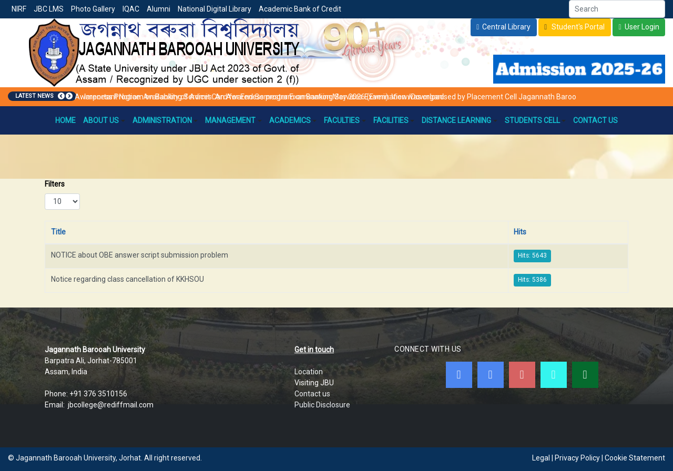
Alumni (158, 9)
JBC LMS (49, 9)
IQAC (131, 9)
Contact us (312, 394)
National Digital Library (214, 9)
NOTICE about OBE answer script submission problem (139, 255)
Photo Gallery (93, 9)
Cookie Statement (635, 458)
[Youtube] (522, 375)
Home (65, 120)
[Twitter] (490, 375)
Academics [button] (293, 120)
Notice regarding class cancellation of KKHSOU (127, 279)
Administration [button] (165, 120)
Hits (520, 232)
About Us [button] (104, 120)
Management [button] (233, 120)
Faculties (345, 120)
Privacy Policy (577, 458)
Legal (541, 458)
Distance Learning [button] (459, 120)
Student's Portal (577, 27)
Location (308, 371)
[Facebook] (459, 375)
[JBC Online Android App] (554, 375)
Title (58, 232)
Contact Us (595, 120)
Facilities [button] (394, 120)
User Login (642, 27)
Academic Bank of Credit (300, 9)
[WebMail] (585, 375)
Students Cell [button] (535, 120)
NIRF (19, 9)
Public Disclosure (322, 405)
